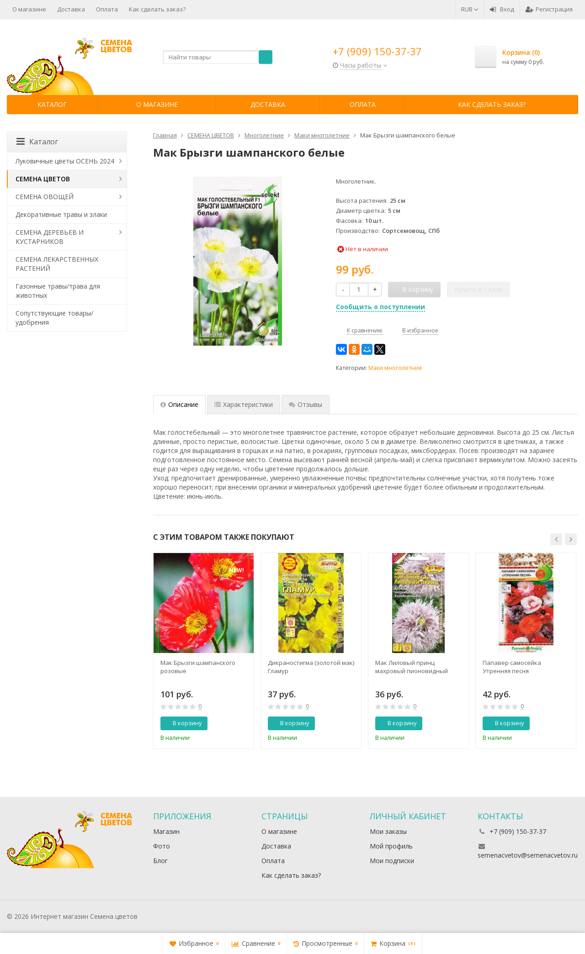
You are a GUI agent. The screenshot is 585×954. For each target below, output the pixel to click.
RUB (470, 9)
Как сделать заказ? (157, 9)
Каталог (52, 104)
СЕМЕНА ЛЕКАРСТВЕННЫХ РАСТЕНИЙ (57, 264)
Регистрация (549, 9)
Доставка (71, 9)
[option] (203, 651)
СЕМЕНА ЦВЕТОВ (43, 178)
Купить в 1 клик (478, 289)
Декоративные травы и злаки (61, 214)
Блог (160, 860)
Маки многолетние (395, 368)
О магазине (29, 9)
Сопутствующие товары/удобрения (54, 318)
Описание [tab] (179, 404)
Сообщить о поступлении (380, 306)
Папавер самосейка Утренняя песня (512, 667)
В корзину (182, 723)
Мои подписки (392, 860)
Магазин (166, 831)
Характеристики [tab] (243, 404)
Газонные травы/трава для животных (58, 291)
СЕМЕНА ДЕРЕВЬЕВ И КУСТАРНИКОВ (50, 237)
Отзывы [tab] (305, 404)
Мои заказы (388, 831)
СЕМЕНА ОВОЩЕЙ (45, 196)
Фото (161, 846)
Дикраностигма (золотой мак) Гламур (311, 667)
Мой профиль (391, 846)
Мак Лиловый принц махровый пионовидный (411, 667)
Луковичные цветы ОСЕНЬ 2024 (65, 161)
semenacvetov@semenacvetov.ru (528, 855)
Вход (502, 9)
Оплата (107, 9)
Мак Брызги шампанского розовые (197, 667)
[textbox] (217, 57)
